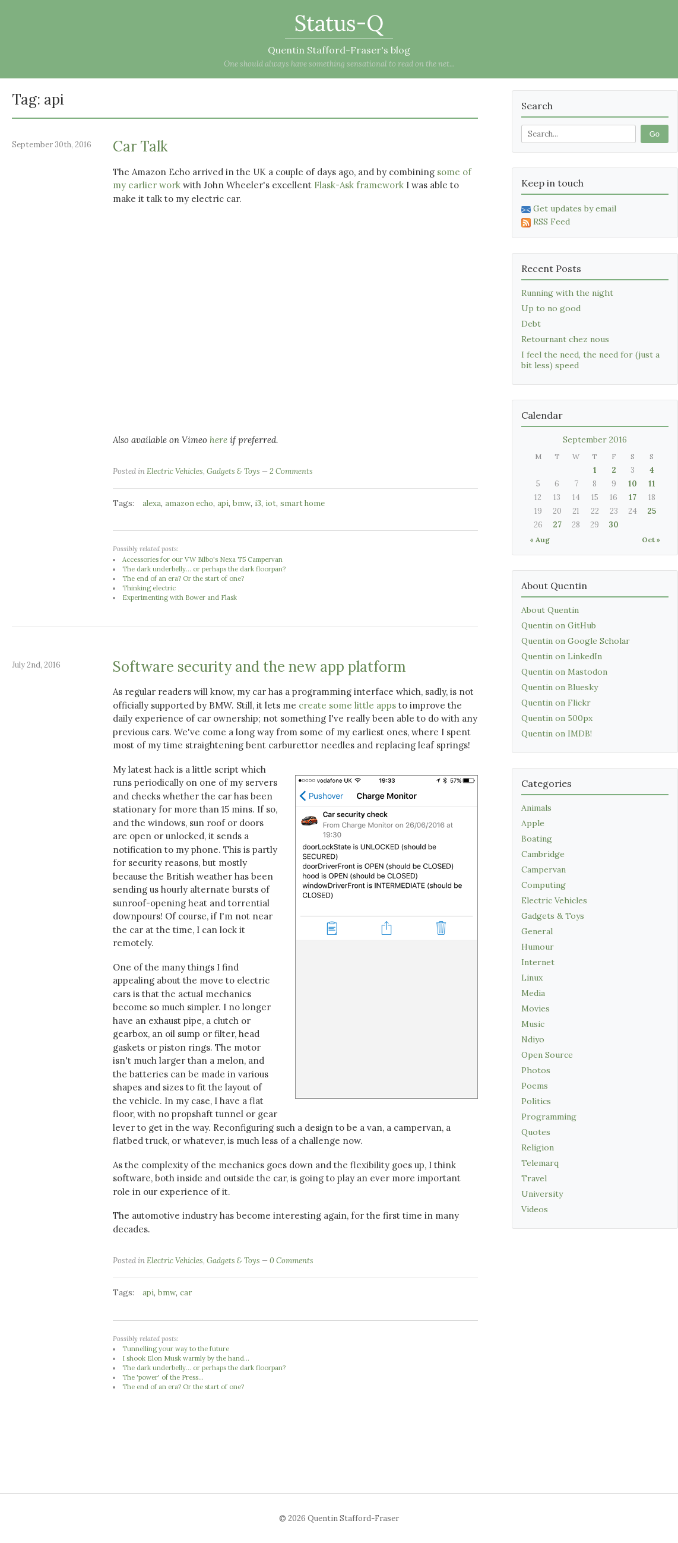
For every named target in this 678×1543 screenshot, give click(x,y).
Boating (536, 838)
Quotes (535, 1132)
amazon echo (189, 503)
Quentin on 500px (557, 718)
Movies (535, 1008)
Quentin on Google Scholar (575, 640)
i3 (258, 503)
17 (632, 497)
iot (270, 503)
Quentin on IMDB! (556, 733)
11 (651, 484)
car (186, 1293)
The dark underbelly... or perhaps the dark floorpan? (204, 569)
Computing (543, 885)
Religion (537, 1147)
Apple (532, 823)
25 (651, 511)
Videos (534, 1209)
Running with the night (567, 292)
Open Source (547, 1054)
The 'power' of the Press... (163, 1377)
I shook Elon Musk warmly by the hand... (185, 1358)
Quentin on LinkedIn (561, 656)
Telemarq (540, 1163)
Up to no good (551, 308)
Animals (536, 807)
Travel (534, 1178)
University (542, 1193)
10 (632, 484)
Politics (536, 1101)
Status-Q (339, 23)
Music (532, 1024)
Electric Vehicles (175, 471)
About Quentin (550, 610)
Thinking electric (149, 588)
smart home (302, 503)
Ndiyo (532, 1039)
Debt (531, 323)
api (223, 503)
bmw (242, 503)
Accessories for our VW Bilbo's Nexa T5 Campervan (202, 559)
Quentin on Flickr (556, 702)
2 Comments (291, 471)
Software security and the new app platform (259, 666)
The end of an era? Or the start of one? (183, 578)
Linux (532, 977)
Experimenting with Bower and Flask (179, 597)
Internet (538, 962)
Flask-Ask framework (359, 185)
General (537, 931)
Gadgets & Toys (233, 471)
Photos (535, 1070)
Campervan (543, 869)
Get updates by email (568, 208)
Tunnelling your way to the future (175, 1349)
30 (614, 525)
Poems (534, 1085)
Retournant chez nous (565, 339)
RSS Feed (545, 221)
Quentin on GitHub (558, 625)
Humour (537, 946)
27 (557, 525)
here (218, 439)
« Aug (540, 539)
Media (533, 993)
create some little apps (347, 705)
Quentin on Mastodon (564, 671)
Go (655, 133)
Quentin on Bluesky (559, 687)
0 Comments (291, 1261)
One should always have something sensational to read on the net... (339, 64)
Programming (548, 1116)
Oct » (651, 539)
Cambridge (543, 854)
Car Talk (140, 146)
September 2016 (595, 439)
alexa (151, 503)
